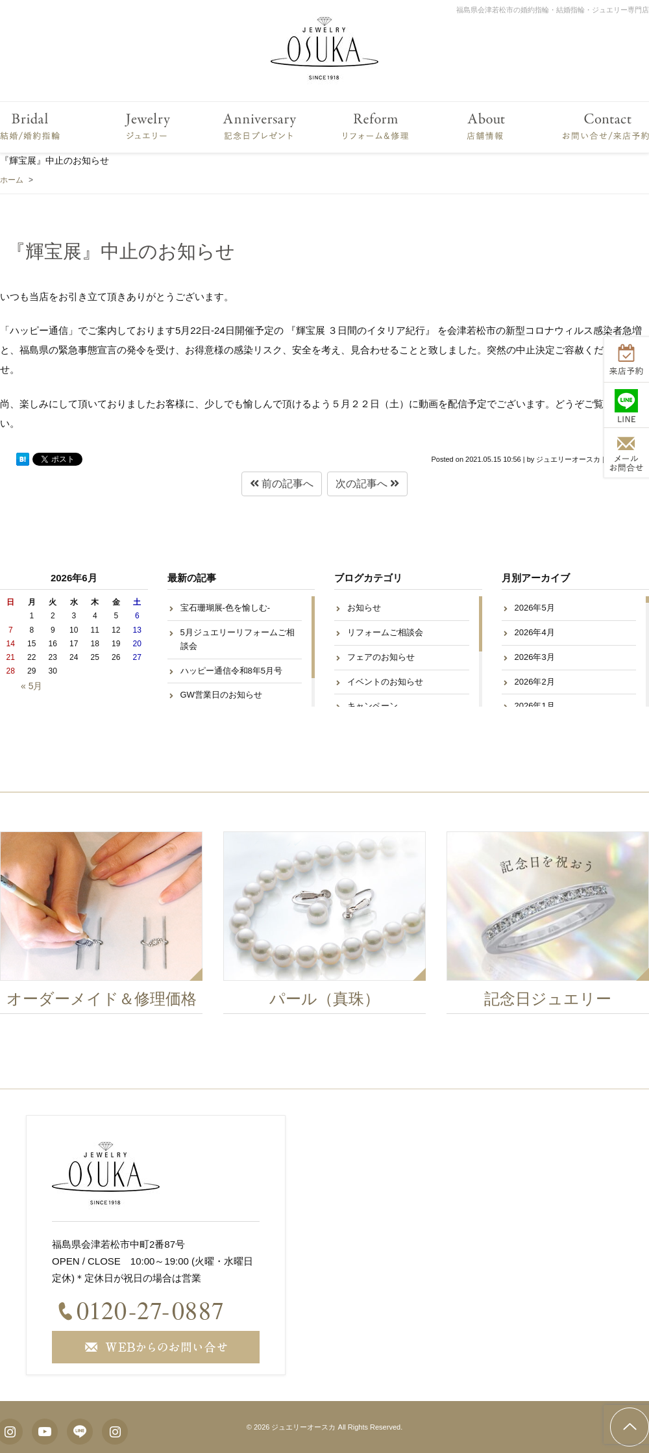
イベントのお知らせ (385, 682)
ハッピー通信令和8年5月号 (231, 671)
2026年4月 (535, 632)
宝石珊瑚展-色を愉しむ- (225, 608)
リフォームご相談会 (385, 632)
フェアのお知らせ (381, 657)
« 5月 (31, 686)
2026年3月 (535, 657)
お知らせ (364, 608)
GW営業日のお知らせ (221, 695)
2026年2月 (535, 682)
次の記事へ (367, 483)
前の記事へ (281, 483)
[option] (329, 926)
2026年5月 (535, 608)
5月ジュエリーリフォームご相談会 (237, 639)
